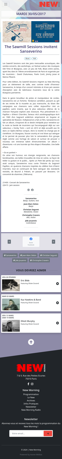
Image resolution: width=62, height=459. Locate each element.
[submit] (48, 433)
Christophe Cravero (39, 260)
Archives (31, 400)
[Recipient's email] (27, 433)
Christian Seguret (48, 255)
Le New (31, 397)
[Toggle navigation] (5, 4)
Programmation (31, 394)
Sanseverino (10, 255)
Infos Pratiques (31, 403)
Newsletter (31, 406)
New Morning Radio (31, 409)
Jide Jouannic (19, 260)
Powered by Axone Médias (31, 454)
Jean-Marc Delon (28, 255)
